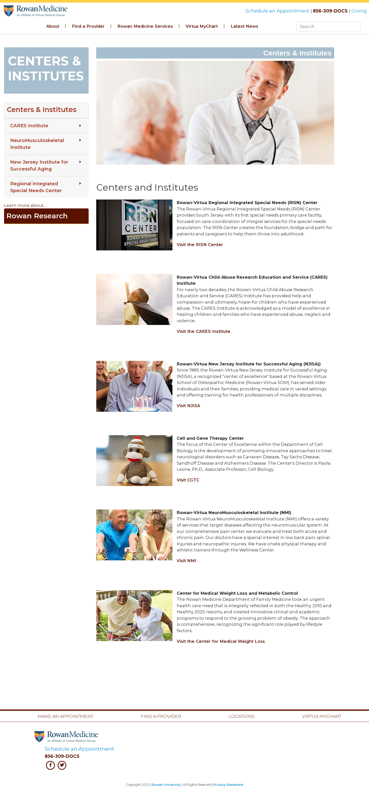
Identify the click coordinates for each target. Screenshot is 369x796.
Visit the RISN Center (200, 244)
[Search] (328, 26)
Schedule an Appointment (278, 11)
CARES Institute (29, 126)
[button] (46, 110)
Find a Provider (88, 26)
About (52, 26)
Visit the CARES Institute (203, 331)
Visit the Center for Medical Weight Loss (221, 641)
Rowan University (166, 785)
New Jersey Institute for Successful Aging (39, 165)
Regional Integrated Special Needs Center (36, 187)
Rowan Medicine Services (145, 26)
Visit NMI (186, 560)
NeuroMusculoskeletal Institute (37, 143)
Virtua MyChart (202, 26)
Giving (359, 11)
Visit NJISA (188, 405)
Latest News (244, 26)
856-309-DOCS (330, 10)
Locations (241, 716)
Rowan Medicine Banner (35, 11)
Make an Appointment (65, 716)
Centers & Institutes (41, 109)
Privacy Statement (228, 785)
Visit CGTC (188, 479)
